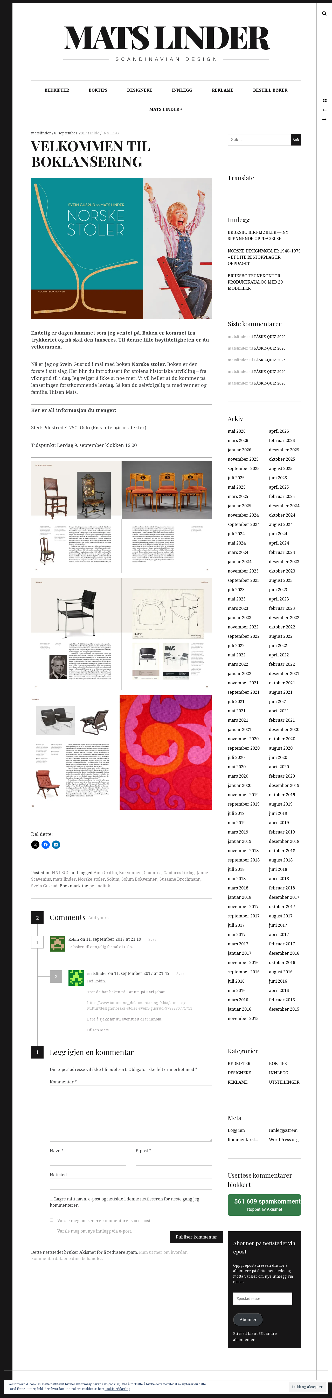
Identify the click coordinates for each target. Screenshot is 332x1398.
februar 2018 (282, 888)
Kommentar (63, 1082)
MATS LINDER (164, 109)
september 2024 (244, 524)
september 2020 (244, 748)
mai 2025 (237, 487)
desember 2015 (284, 1009)
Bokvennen (130, 872)
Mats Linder (165, 36)
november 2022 (243, 627)
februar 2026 (282, 440)
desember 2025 (284, 449)
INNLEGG (182, 90)
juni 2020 (278, 757)
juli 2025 (236, 477)
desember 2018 (284, 841)
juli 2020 (236, 757)
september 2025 (244, 468)
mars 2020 (238, 776)
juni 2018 (278, 869)
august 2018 (281, 860)
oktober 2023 (282, 571)
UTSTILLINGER (284, 1082)
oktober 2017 (282, 906)
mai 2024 (237, 543)
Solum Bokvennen (139, 879)
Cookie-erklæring (117, 1389)
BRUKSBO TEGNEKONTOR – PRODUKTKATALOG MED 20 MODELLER (255, 282)
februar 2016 (282, 999)
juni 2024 (278, 533)
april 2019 (279, 822)
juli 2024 (236, 533)
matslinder (41, 133)
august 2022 (281, 636)
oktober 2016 (282, 962)
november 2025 (243, 459)
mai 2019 (237, 822)
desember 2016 (284, 953)
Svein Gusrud (44, 885)
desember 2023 (284, 561)
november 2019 (243, 794)
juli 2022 (236, 645)
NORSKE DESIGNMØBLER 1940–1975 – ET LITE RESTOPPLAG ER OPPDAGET (264, 257)
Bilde (95, 133)
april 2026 (279, 431)
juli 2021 (236, 701)
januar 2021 (239, 729)
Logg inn (236, 1130)
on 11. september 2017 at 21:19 (111, 939)
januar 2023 (239, 617)
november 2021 (243, 682)
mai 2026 (237, 431)
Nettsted (58, 1174)
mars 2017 (238, 943)
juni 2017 (278, 925)
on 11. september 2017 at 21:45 (139, 973)
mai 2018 (237, 878)
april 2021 (279, 710)
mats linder (64, 879)
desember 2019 (284, 785)
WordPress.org (284, 1139)
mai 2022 (237, 655)
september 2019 (244, 804)
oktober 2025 (282, 459)
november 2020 (243, 738)
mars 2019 (238, 832)
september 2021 (244, 692)
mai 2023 (237, 599)
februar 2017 (282, 943)
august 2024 (281, 524)
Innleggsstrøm (283, 1130)
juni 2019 (278, 813)
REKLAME (222, 90)
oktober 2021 (282, 682)
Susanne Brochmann (180, 879)
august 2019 (281, 804)
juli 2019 (236, 813)
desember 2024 (284, 505)
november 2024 (243, 515)
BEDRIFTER (57, 90)
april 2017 (279, 934)
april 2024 (279, 543)
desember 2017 (284, 897)
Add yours (98, 917)
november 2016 (243, 962)
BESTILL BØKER (270, 90)
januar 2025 (239, 505)
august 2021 (281, 692)
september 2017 (244, 916)
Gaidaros (152, 872)
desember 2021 (284, 673)
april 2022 (279, 655)
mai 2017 (237, 934)
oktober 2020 (282, 738)
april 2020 (279, 766)
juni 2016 (278, 981)
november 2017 (243, 906)
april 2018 (279, 878)
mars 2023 (238, 608)
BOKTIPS (98, 90)
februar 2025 (282, 496)
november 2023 (243, 571)
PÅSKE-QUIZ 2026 (270, 337)
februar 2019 (282, 832)
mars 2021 (238, 720)
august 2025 (281, 468)
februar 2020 (282, 776)
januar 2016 (239, 1009)
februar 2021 (282, 720)
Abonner (248, 1319)
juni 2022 (278, 645)
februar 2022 (282, 664)
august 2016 (281, 971)
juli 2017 (236, 925)
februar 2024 (282, 552)
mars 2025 (238, 496)
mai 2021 (237, 710)
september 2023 (244, 580)
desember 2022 (284, 617)
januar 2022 (239, 673)
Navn (57, 1150)
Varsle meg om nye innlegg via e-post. (94, 1231)
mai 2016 (237, 990)
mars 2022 (238, 664)
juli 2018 (236, 869)
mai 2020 (237, 766)
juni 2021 (278, 701)
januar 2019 (239, 841)
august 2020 (281, 748)
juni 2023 (278, 589)
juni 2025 (278, 477)
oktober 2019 (282, 794)
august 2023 (281, 580)
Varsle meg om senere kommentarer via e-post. (104, 1220)
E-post (143, 1150)
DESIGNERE (139, 90)
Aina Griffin (105, 872)
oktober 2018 (282, 850)
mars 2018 (238, 888)
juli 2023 (236, 589)
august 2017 (281, 916)
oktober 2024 (282, 515)
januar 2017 (239, 953)
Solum (113, 879)
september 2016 (244, 971)
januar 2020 (239, 785)
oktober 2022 (282, 627)
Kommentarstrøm (245, 1139)
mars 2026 (238, 440)
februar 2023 (282, 608)
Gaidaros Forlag (179, 872)
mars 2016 (238, 999)
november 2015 (243, 1018)
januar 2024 (239, 561)
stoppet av (266, 1204)
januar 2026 (239, 449)
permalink (99, 885)
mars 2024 (238, 552)
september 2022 (244, 636)
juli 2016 (236, 981)
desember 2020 (284, 729)
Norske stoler (91, 879)
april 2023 (279, 599)
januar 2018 (239, 897)
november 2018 (243, 850)
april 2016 (279, 990)
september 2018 (244, 860)
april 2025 (279, 487)
